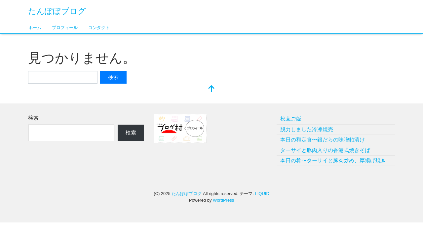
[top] (211, 89)
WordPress (223, 200)
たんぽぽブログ (57, 11)
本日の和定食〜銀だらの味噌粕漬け (322, 139)
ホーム (34, 27)
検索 (33, 118)
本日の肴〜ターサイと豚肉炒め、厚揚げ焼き (333, 160)
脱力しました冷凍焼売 (306, 129)
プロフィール (65, 27)
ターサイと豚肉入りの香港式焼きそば (325, 150)
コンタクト (99, 27)
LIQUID (262, 193)
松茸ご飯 (290, 119)
